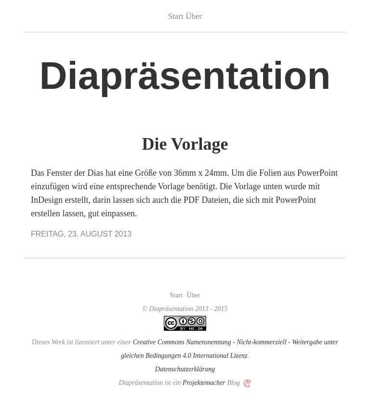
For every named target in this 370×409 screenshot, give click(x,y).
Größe (146, 173)
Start (176, 16)
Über (193, 16)
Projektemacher (204, 382)
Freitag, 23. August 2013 (81, 234)
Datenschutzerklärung (185, 369)
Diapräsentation (185, 75)
